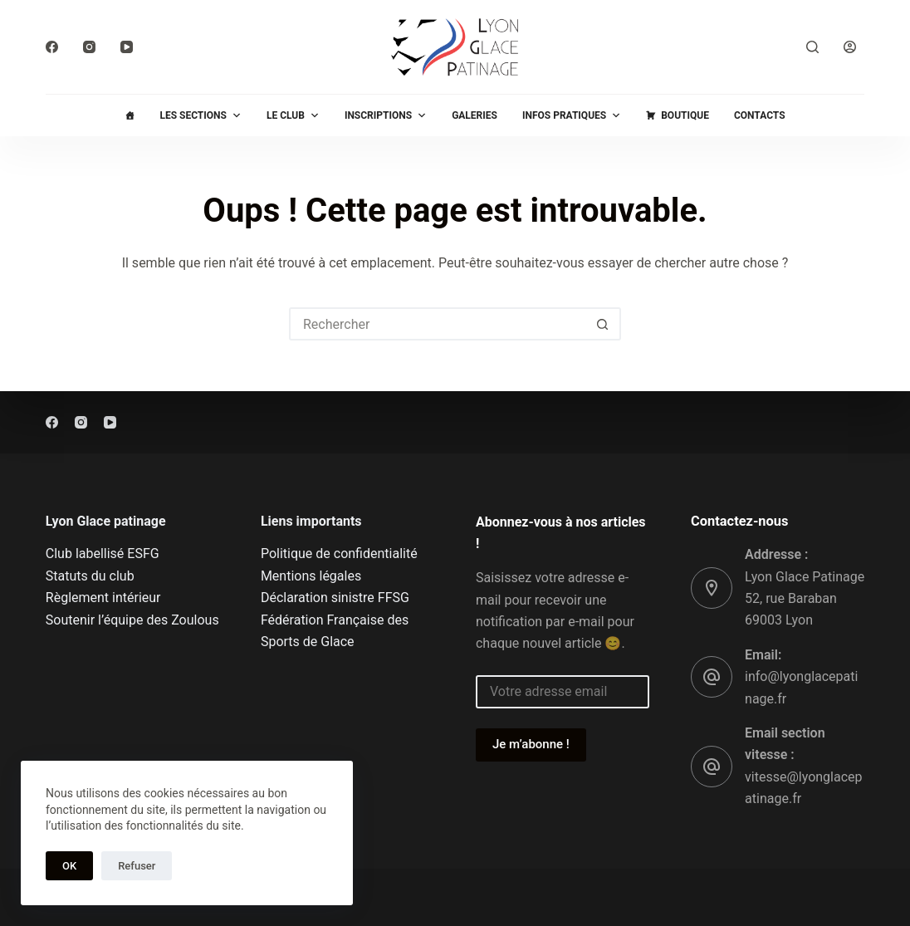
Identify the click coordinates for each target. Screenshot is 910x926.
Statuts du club (90, 576)
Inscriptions (386, 115)
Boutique (685, 115)
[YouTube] (126, 47)
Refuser (136, 866)
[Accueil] (129, 115)
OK (69, 866)
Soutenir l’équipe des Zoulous (132, 620)
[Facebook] (52, 47)
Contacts (759, 115)
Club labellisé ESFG (102, 553)
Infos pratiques (571, 115)
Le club (293, 115)
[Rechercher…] (438, 324)
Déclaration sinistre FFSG (335, 597)
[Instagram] (89, 47)
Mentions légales (311, 576)
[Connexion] (850, 47)
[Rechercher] (812, 47)
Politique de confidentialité (339, 553)
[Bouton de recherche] (602, 324)
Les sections (200, 115)
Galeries (474, 115)
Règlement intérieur (103, 597)
